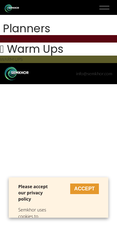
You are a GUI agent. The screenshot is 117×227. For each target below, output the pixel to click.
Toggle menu (104, 7)
